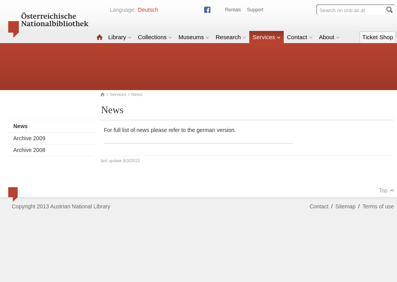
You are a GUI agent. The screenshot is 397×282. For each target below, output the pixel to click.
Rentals (233, 10)
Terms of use (378, 206)
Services (266, 37)
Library (120, 37)
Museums (193, 37)
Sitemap (345, 206)
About (329, 37)
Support (255, 10)
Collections (155, 37)
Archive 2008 (29, 150)
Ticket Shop (377, 37)
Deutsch (148, 10)
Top (386, 190)
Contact (300, 37)
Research (231, 37)
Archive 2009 (29, 138)
